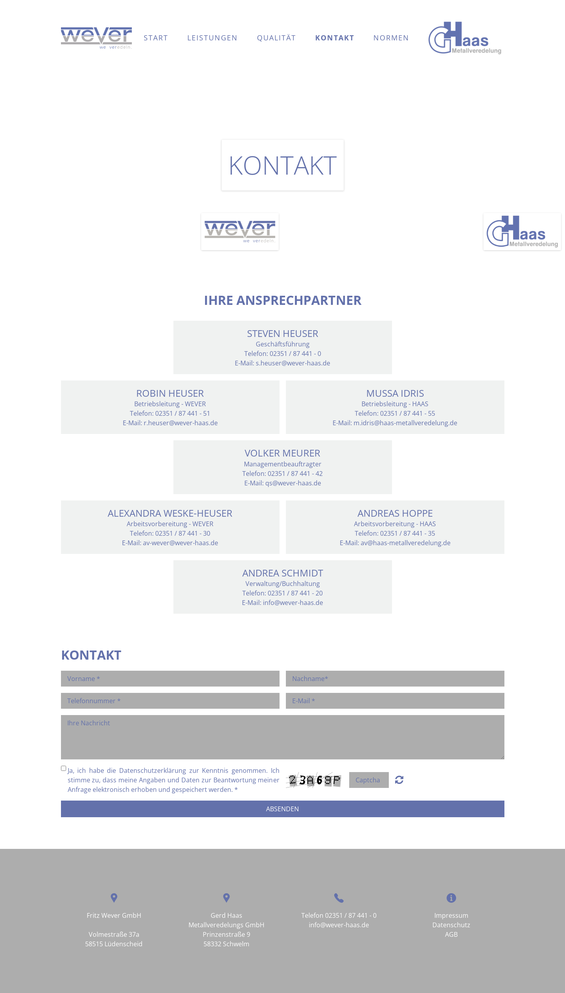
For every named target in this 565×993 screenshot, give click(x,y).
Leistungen (212, 37)
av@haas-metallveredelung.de (406, 542)
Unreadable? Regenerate (399, 779)
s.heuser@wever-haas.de (293, 363)
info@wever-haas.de (293, 602)
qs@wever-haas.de (293, 483)
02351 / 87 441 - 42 (295, 473)
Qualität (276, 37)
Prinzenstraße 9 (226, 934)
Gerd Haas (226, 915)
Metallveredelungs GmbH (226, 925)
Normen (391, 37)
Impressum (451, 915)
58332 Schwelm (226, 944)
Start (156, 37)
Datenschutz (451, 925)
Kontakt (334, 37)
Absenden (282, 809)
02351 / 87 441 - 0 (351, 915)
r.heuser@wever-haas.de (181, 423)
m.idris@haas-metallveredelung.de (405, 423)
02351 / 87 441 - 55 (407, 413)
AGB (451, 934)
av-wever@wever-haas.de (180, 542)
